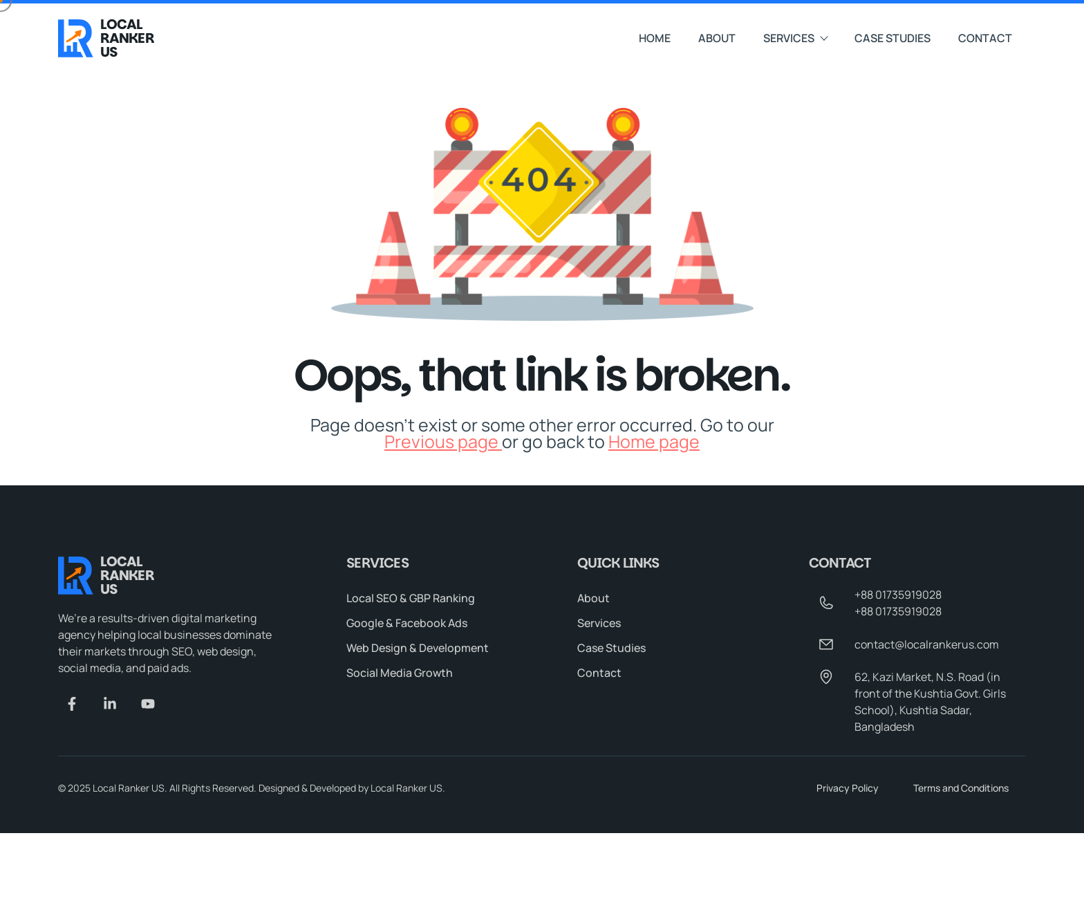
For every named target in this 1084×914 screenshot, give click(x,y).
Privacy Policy (847, 788)
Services (795, 36)
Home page (654, 441)
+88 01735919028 (898, 595)
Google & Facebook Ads (406, 623)
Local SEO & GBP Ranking (410, 598)
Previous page (443, 441)
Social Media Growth (399, 673)
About (717, 36)
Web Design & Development (417, 648)
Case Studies (892, 36)
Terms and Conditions (961, 788)
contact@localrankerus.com (926, 645)
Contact (985, 36)
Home (655, 36)
